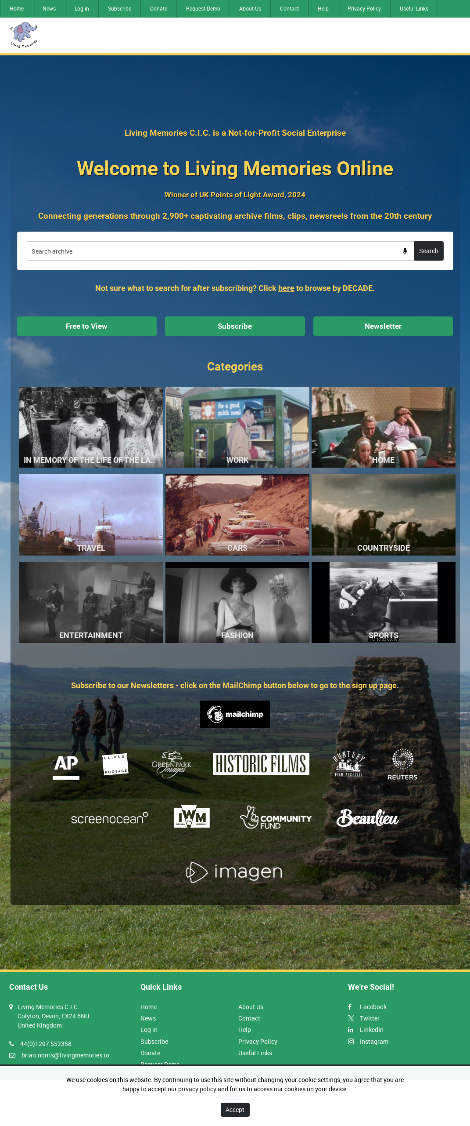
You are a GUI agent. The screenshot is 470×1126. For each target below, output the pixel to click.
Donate (158, 8)
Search (428, 251)
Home (17, 8)
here (286, 288)
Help (323, 8)
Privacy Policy (364, 8)
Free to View (87, 326)
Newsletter (383, 326)
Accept (235, 1109)
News (49, 8)
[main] (235, 512)
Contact (289, 8)
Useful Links (414, 8)
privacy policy (197, 1089)
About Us (250, 8)
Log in (82, 8)
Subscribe (119, 8)
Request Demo (203, 8)
